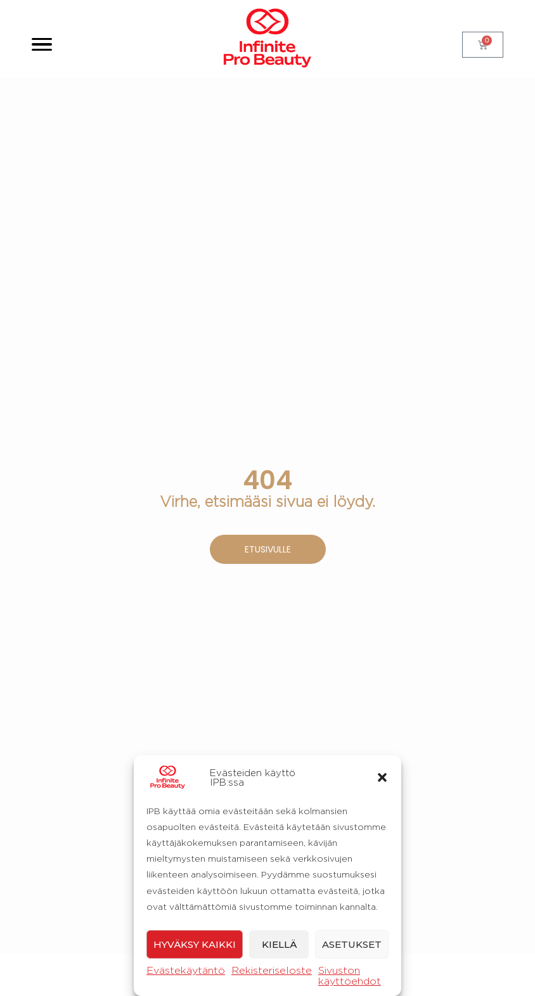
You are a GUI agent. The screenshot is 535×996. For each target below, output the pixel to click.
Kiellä (279, 944)
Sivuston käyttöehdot (349, 975)
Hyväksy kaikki (194, 944)
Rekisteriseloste (271, 970)
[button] (382, 777)
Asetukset (352, 944)
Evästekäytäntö (185, 970)
